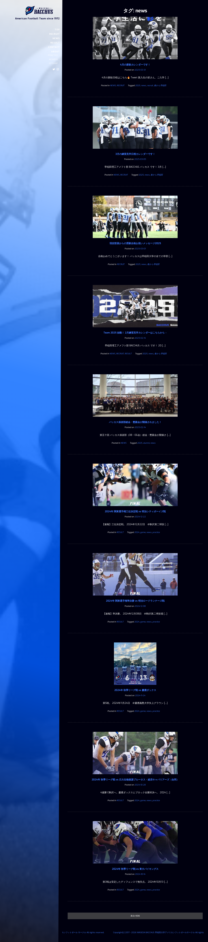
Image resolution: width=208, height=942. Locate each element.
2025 (137, 85)
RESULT (55, 42)
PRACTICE (53, 55)
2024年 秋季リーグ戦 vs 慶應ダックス (135, 690)
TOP (57, 29)
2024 (136, 532)
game (143, 532)
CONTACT (54, 47)
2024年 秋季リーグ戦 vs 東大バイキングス (135, 869)
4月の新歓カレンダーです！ (135, 64)
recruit (150, 85)
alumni (146, 443)
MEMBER (53, 59)
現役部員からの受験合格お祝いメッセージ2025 (135, 243)
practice (156, 532)
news (143, 85)
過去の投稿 (135, 916)
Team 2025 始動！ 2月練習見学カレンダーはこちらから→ (135, 332)
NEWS (56, 38)
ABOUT (55, 51)
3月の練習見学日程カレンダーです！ (135, 154)
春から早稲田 (160, 85)
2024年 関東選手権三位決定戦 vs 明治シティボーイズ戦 (135, 511)
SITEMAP (53, 63)
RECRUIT (54, 34)
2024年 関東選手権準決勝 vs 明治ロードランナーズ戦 (135, 600)
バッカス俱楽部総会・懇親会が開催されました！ (135, 422)
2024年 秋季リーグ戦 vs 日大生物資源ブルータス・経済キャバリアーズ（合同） (135, 779)
